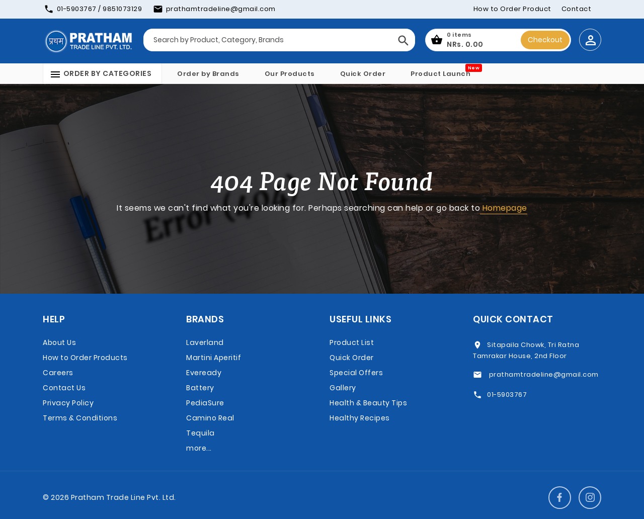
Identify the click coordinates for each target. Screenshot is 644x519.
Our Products (290, 73)
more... (199, 448)
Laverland (205, 342)
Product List (352, 342)
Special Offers (356, 373)
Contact (576, 9)
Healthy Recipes (360, 418)
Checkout (545, 40)
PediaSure (205, 403)
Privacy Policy (68, 403)
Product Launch (440, 73)
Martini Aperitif (213, 358)
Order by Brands (208, 73)
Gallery (343, 388)
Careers (58, 373)
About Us (59, 342)
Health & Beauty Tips (368, 403)
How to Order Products (85, 358)
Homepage (503, 208)
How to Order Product (512, 9)
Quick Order (363, 73)
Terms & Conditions (80, 418)
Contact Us (64, 388)
